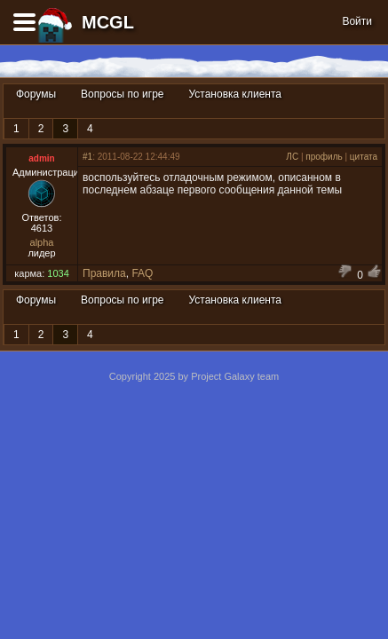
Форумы (36, 94)
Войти (357, 21)
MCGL (108, 22)
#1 (87, 157)
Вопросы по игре (122, 94)
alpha (42, 242)
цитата (363, 157)
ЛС (292, 157)
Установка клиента (235, 94)
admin (41, 158)
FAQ (142, 273)
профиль (323, 157)
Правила (104, 273)
